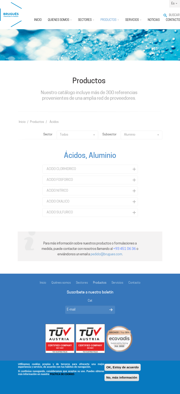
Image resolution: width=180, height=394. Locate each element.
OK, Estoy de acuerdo (122, 368)
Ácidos (54, 122)
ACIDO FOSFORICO (60, 180)
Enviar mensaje (111, 310)
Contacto (134, 282)
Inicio (38, 20)
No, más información (121, 378)
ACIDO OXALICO (58, 201)
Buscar (174, 15)
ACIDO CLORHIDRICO (61, 169)
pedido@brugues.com (106, 254)
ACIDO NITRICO (57, 191)
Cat (90, 300)
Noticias (154, 20)
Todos (77, 134)
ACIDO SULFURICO (60, 212)
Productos (110, 20)
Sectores (86, 20)
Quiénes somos (60, 20)
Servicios (133, 20)
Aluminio (141, 134)
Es (174, 3)
